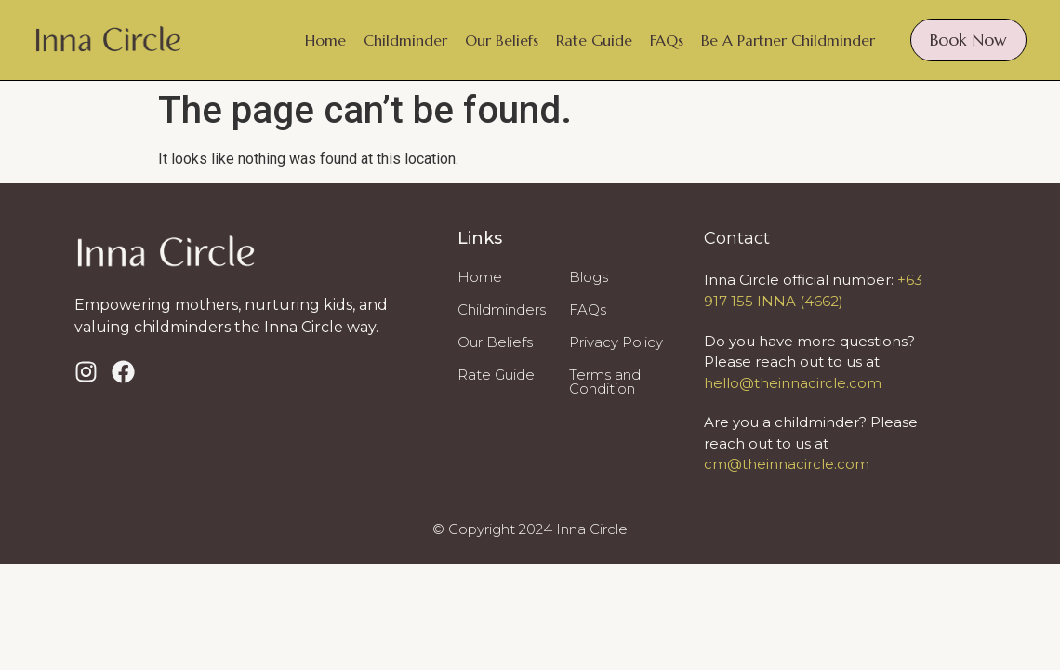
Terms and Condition (605, 381)
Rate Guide (594, 40)
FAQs (666, 40)
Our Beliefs (501, 40)
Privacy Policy (616, 342)
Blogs (588, 277)
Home (325, 40)
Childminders (501, 309)
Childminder (405, 40)
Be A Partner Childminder (788, 40)
